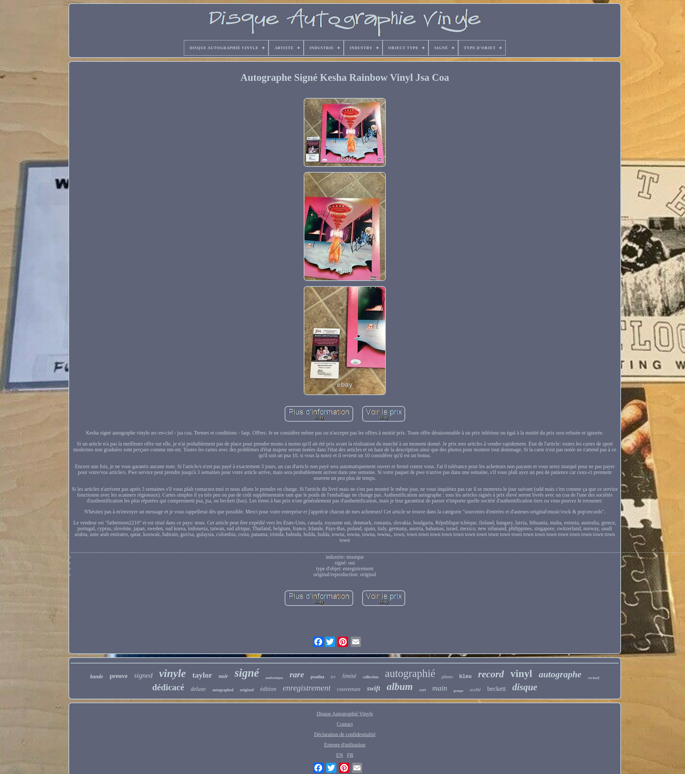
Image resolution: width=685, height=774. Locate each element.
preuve (119, 675)
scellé (475, 689)
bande (96, 676)
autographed (222, 690)
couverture (349, 689)
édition (268, 689)
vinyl (521, 673)
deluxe (198, 689)
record (491, 674)
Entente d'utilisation (344, 744)
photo (447, 676)
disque (524, 687)
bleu (465, 677)
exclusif (593, 678)
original (247, 689)
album (400, 686)
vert (422, 689)
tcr (333, 676)
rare (297, 674)
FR (350, 755)
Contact (345, 724)
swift (373, 688)
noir (223, 676)
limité (349, 675)
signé (247, 673)
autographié (410, 673)
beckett (496, 688)
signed (143, 675)
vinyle (172, 673)
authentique (274, 678)
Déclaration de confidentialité (344, 734)
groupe (458, 691)
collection (371, 677)
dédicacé (168, 687)
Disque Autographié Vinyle (345, 713)
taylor (202, 675)
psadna (317, 676)
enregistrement (307, 687)
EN (339, 755)
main (439, 688)
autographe (560, 674)
